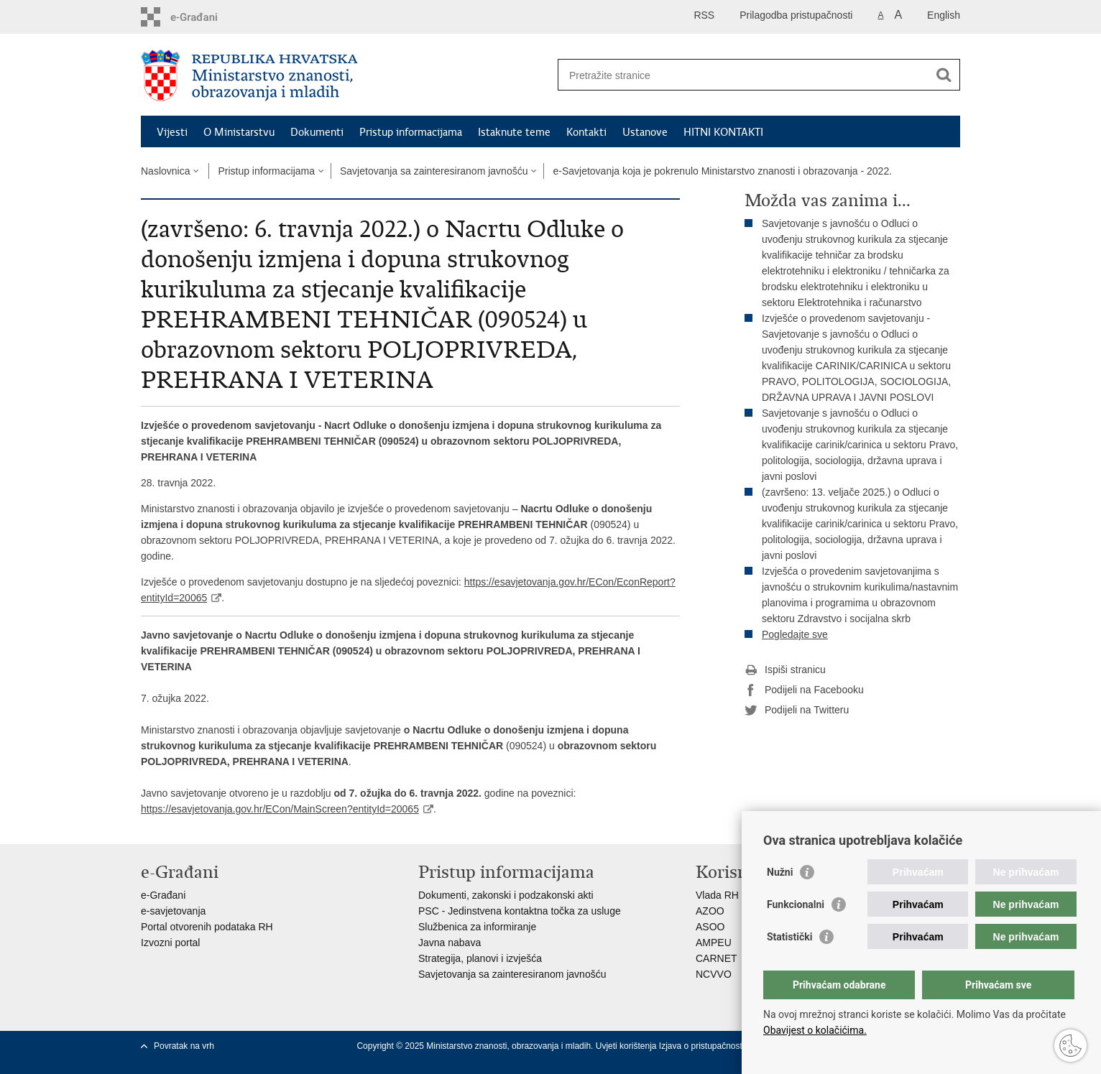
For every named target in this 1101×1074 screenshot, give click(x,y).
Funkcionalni (795, 904)
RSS (704, 15)
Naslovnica (165, 171)
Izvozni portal (170, 942)
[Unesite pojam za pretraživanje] (743, 75)
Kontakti (586, 132)
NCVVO (714, 974)
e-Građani (163, 895)
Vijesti (172, 132)
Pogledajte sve (795, 634)
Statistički (789, 937)
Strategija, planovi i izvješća (480, 958)
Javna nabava (449, 942)
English (943, 15)
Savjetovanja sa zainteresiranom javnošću (434, 171)
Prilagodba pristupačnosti (796, 15)
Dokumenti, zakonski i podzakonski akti (506, 895)
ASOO (710, 926)
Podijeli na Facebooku (804, 690)
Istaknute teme (514, 132)
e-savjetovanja (173, 911)
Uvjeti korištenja (627, 1046)
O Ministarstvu (239, 132)
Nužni (780, 872)
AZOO (710, 911)
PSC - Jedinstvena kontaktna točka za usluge (519, 911)
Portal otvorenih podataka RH (207, 926)
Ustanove (645, 132)
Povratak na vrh (184, 1046)
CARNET (716, 958)
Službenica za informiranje (477, 926)
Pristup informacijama (410, 132)
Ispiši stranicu (785, 670)
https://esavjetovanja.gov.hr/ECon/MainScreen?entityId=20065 (280, 809)
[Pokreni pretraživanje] (943, 74)
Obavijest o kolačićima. (815, 1030)
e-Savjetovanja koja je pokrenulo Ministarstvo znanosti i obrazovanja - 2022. (722, 171)
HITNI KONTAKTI (723, 132)
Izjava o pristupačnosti (702, 1046)
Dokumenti (317, 132)
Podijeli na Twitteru (797, 710)
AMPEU (714, 942)
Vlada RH (717, 895)
